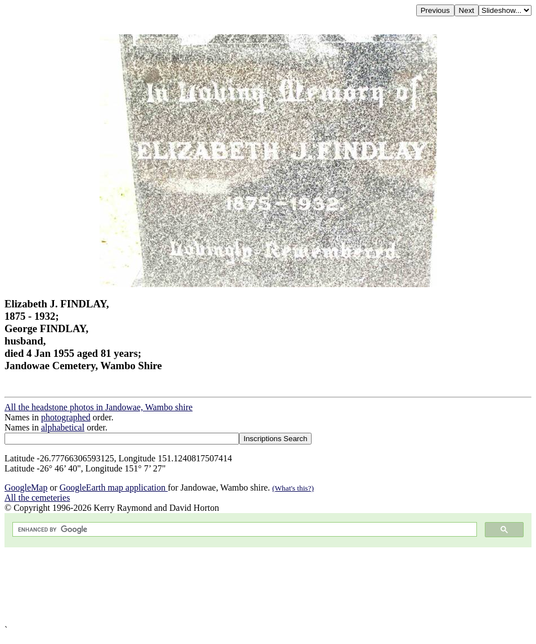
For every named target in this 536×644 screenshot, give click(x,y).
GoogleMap (25, 487)
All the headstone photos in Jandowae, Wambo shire (98, 407)
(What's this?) (293, 488)
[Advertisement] (268, 586)
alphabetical (62, 427)
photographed (66, 417)
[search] (243, 529)
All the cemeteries (37, 497)
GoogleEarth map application (114, 487)
